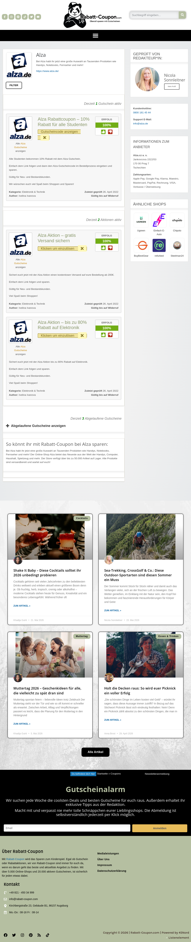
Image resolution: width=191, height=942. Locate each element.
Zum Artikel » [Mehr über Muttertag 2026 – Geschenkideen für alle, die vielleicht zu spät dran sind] (21, 724)
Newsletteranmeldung (157, 773)
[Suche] (182, 15)
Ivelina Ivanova (22, 195)
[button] (95, 35)
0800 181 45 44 (142, 112)
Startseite (102, 773)
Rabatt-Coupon (15, 859)
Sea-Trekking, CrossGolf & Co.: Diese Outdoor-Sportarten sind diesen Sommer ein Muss (138, 575)
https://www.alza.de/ (47, 71)
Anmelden (159, 828)
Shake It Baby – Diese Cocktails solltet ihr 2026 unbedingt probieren (47, 572)
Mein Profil (172, 86)
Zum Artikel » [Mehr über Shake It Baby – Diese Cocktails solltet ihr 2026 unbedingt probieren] (21, 606)
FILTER (14, 85)
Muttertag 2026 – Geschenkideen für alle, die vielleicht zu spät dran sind (47, 690)
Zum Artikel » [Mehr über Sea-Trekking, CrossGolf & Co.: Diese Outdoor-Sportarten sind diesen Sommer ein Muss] (112, 610)
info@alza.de (140, 123)
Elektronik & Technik (33, 191)
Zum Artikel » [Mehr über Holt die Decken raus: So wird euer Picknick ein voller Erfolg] (112, 720)
